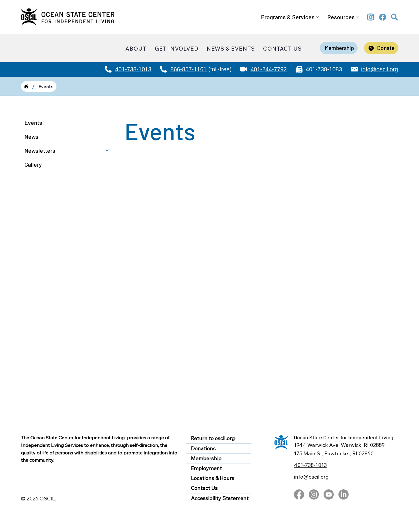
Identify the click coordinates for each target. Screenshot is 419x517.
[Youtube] (329, 494)
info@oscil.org (379, 69)
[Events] (45, 86)
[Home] (26, 86)
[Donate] (381, 48)
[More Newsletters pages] (107, 150)
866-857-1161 (189, 69)
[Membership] (339, 48)
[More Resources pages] (357, 16)
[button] (394, 17)
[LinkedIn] (343, 494)
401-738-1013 (133, 69)
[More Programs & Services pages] (317, 16)
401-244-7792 (269, 69)
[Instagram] (314, 494)
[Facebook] (299, 494)
